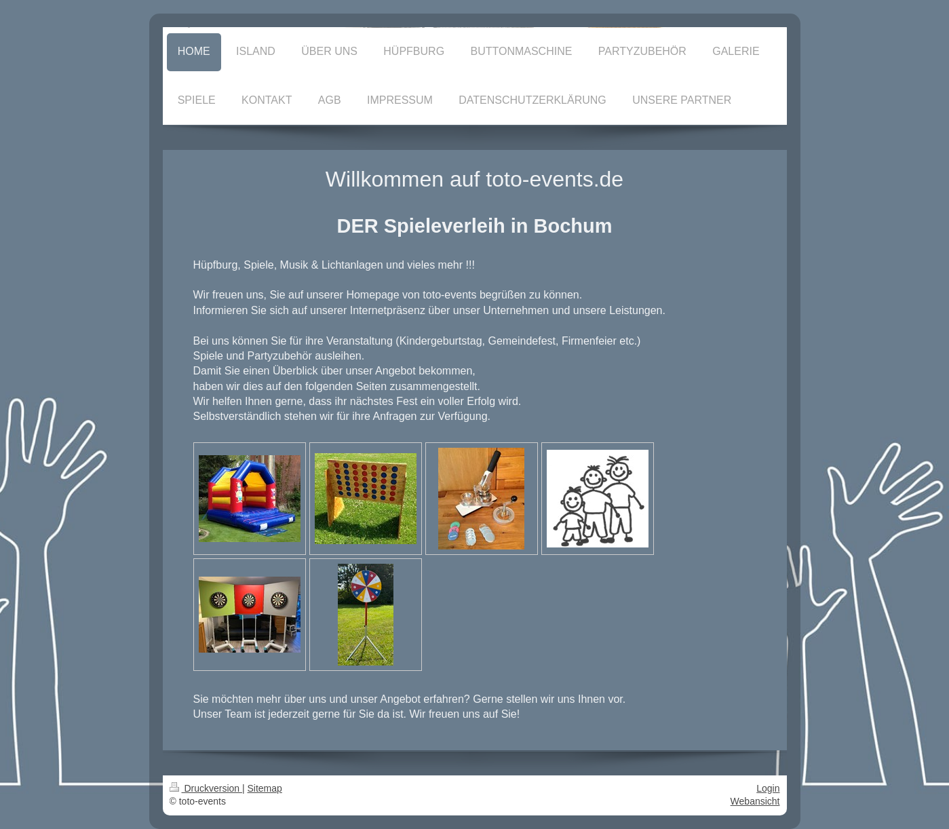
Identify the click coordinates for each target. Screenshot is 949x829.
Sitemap (265, 788)
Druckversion (206, 788)
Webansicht (755, 801)
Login (767, 788)
